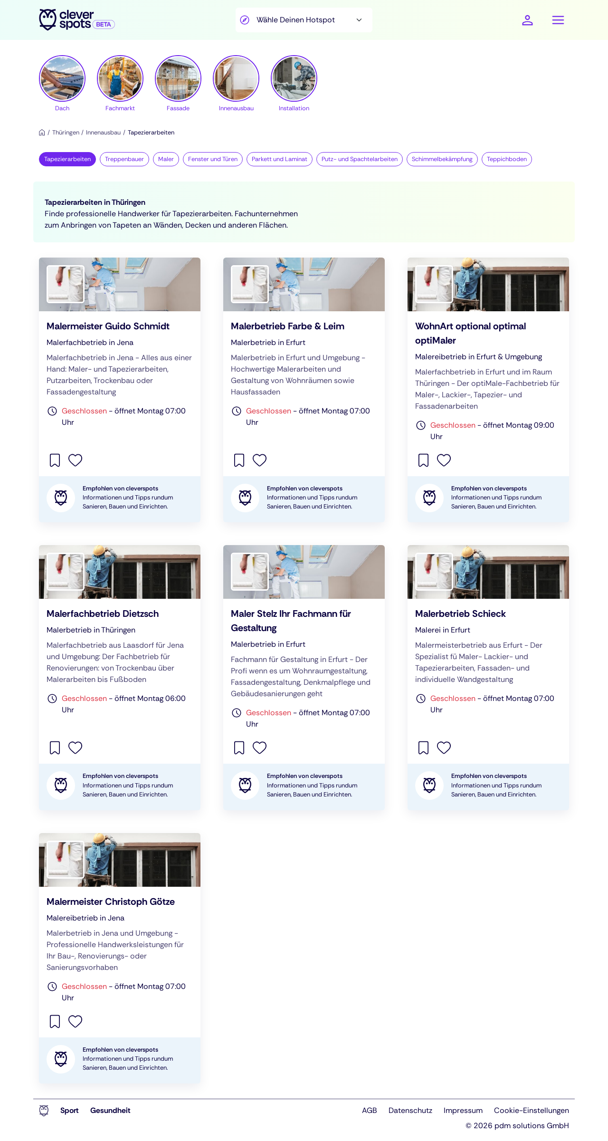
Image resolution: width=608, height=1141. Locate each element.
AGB (369, 1110)
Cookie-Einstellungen (531, 1110)
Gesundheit (110, 1110)
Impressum (463, 1110)
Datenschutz (410, 1110)
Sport (69, 1110)
